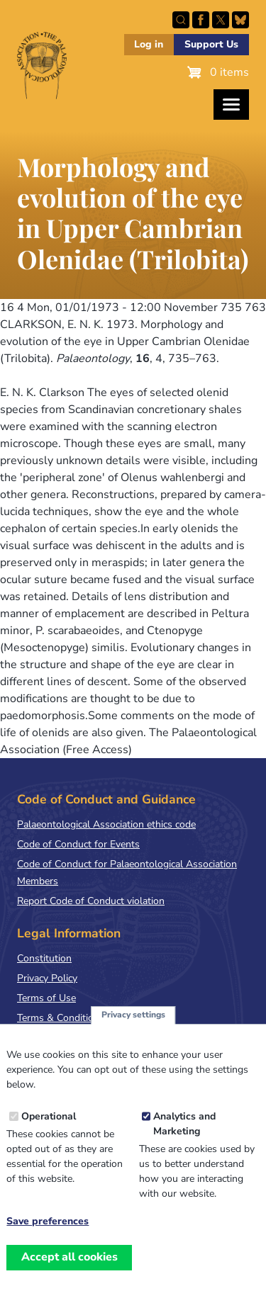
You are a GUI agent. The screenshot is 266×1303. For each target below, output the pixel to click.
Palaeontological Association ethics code (106, 824)
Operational (48, 1137)
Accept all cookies (69, 1278)
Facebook (200, 19)
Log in (148, 44)
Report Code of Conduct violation (91, 901)
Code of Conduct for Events (78, 844)
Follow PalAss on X (220, 19)
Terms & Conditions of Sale (77, 1018)
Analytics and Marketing (184, 1144)
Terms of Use (46, 998)
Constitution (44, 958)
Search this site (180, 19)
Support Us (211, 44)
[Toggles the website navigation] (231, 104)
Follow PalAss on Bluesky (240, 19)
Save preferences (47, 1242)
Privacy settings (133, 1035)
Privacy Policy (47, 978)
